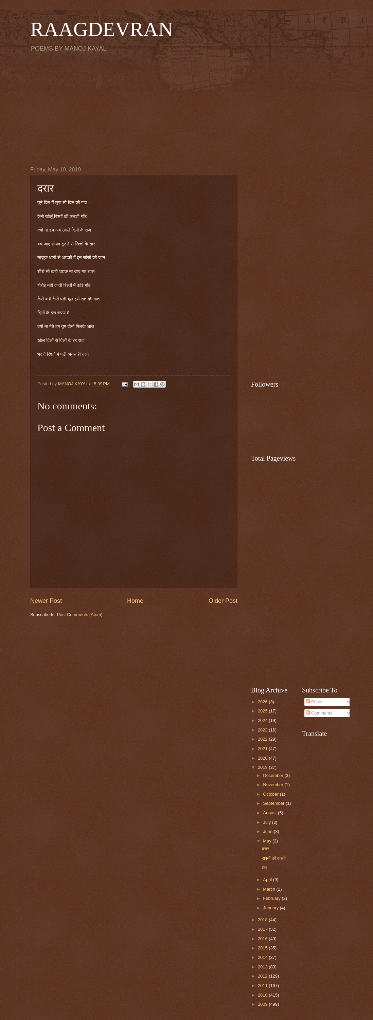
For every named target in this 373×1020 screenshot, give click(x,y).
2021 (263, 748)
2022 (263, 739)
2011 (263, 985)
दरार (265, 848)
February (272, 898)
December (273, 775)
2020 (263, 758)
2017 (263, 929)
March (269, 889)
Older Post (223, 600)
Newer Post (46, 600)
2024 (263, 720)
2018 (263, 919)
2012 (263, 976)
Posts (314, 701)
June (268, 831)
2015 (263, 947)
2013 (263, 966)
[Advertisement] (186, 108)
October (271, 794)
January (271, 907)
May (267, 840)
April (268, 879)
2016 (263, 938)
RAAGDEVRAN (101, 29)
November (273, 784)
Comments (319, 713)
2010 (263, 995)
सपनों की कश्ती (274, 858)
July (267, 822)
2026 (263, 701)
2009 (263, 1004)
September (274, 803)
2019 (263, 767)
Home (135, 600)
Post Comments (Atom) (80, 614)
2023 (263, 729)
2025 (263, 710)
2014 (263, 957)
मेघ (264, 867)
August (270, 812)
